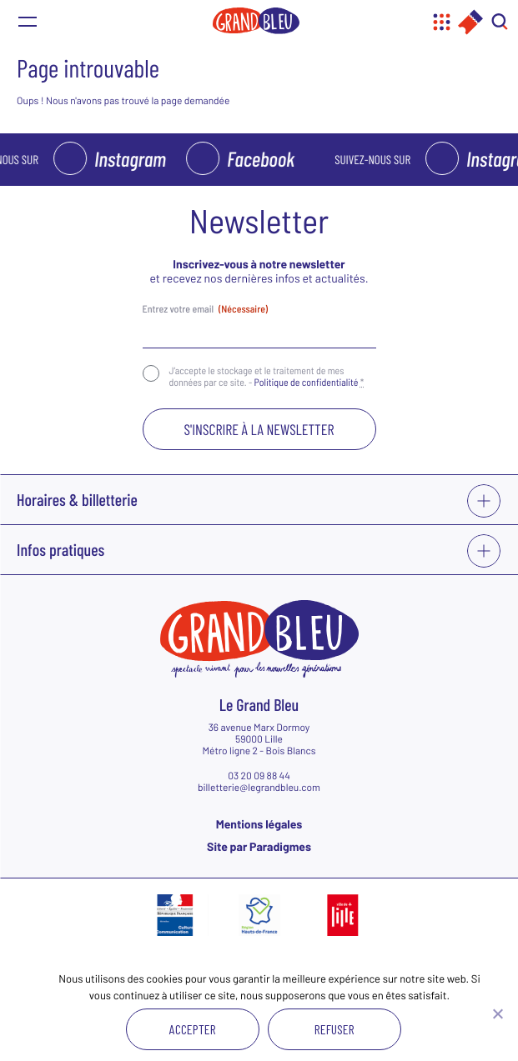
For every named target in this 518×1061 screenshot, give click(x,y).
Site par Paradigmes (259, 846)
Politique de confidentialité (306, 382)
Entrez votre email (206, 310)
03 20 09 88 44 (259, 776)
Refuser (334, 1029)
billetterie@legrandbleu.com (259, 787)
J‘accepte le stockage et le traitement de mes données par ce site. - (267, 376)
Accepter (192, 1029)
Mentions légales (259, 824)
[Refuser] (497, 1013)
